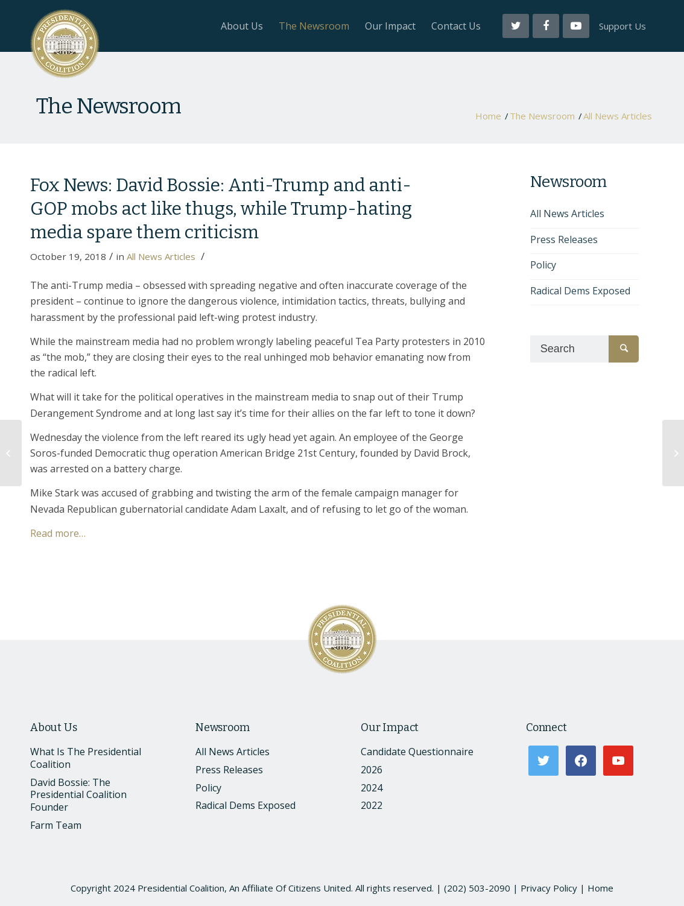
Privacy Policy (549, 888)
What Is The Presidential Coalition (85, 758)
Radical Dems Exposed (580, 290)
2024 (371, 787)
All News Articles (617, 116)
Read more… (58, 533)
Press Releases (564, 239)
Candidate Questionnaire (417, 751)
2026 (371, 769)
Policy (543, 264)
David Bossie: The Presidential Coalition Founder (78, 795)
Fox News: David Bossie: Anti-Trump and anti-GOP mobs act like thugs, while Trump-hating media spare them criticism (221, 208)
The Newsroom (108, 106)
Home (488, 116)
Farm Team (55, 825)
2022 (371, 805)
